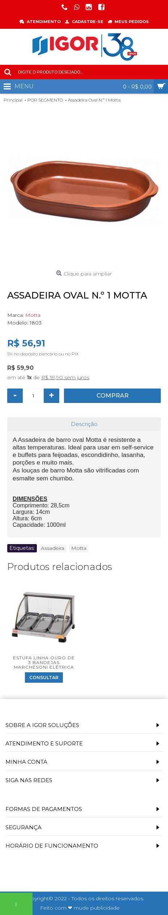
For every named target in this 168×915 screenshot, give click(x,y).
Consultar (44, 677)
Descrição (84, 424)
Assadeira (52, 548)
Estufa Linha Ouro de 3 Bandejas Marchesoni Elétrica (44, 662)
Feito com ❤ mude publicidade (80, 907)
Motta (32, 315)
